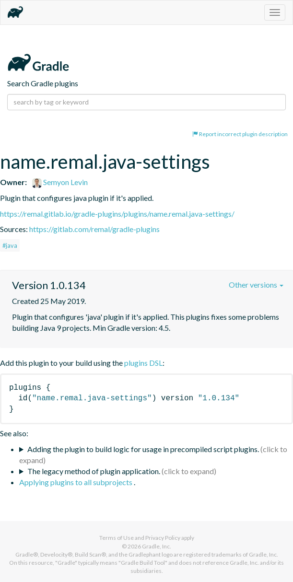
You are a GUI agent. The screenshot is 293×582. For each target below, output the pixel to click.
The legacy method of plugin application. (93, 471)
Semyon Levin (60, 181)
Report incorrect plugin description (240, 134)
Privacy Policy (162, 537)
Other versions (256, 284)
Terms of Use (116, 537)
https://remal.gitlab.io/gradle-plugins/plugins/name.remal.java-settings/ (117, 213)
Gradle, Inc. (156, 546)
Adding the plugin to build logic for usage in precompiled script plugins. (143, 449)
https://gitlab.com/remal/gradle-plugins (94, 228)
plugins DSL (143, 362)
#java (9, 245)
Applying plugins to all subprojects (76, 482)
